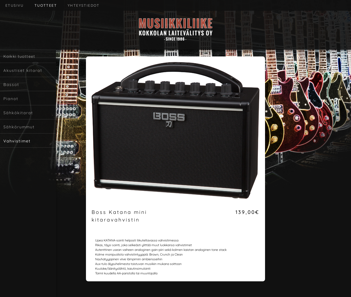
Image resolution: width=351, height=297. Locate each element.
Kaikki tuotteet (19, 56)
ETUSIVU (14, 5)
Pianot (10, 98)
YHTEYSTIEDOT (84, 5)
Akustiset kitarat (22, 70)
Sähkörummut (19, 126)
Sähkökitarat (18, 112)
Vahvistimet (17, 141)
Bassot (11, 84)
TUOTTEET (45, 5)
